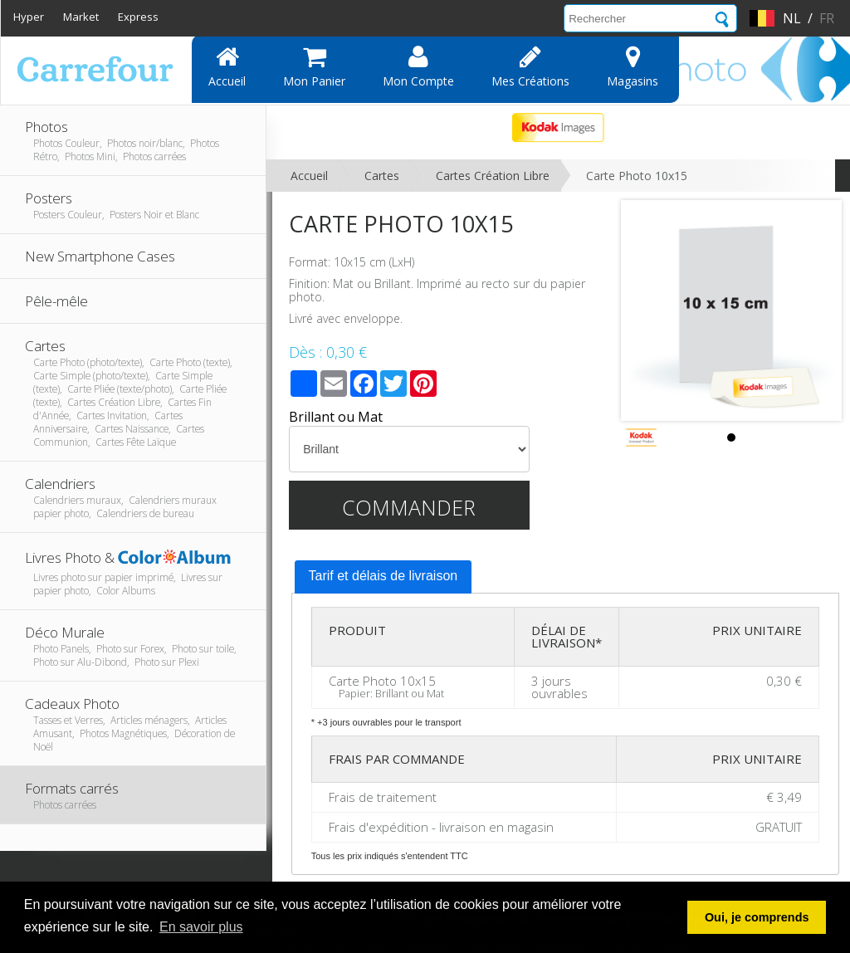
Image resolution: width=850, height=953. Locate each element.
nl (792, 18)
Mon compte (418, 66)
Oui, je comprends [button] (757, 917)
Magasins (632, 66)
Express (138, 16)
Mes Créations (530, 66)
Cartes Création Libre (493, 175)
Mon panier (314, 66)
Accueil (227, 66)
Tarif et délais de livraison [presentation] (383, 576)
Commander (409, 507)
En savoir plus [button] (201, 927)
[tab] (383, 577)
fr (826, 18)
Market (81, 16)
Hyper (28, 16)
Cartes (381, 175)
